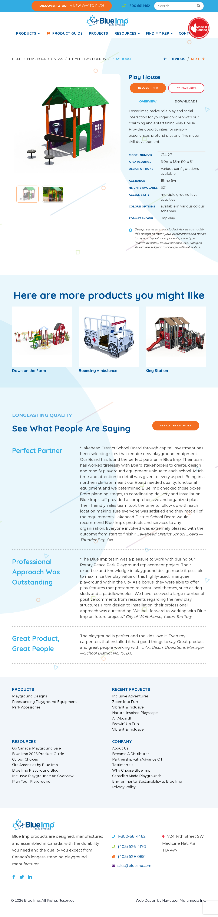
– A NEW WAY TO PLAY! (71, 6)
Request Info (148, 87)
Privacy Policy (124, 787)
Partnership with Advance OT (137, 759)
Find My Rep (159, 33)
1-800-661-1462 (129, 836)
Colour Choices (25, 759)
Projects (98, 33)
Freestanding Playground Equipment (44, 702)
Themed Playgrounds (87, 59)
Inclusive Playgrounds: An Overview (42, 776)
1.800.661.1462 (136, 6)
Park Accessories (26, 707)
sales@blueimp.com (131, 866)
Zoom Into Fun (125, 702)
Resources (127, 33)
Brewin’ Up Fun (125, 724)
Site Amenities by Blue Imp (35, 765)
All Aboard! (121, 718)
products (28, 33)
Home (17, 59)
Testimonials (122, 765)
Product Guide (64, 33)
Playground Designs (45, 59)
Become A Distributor (130, 754)
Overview (147, 101)
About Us (120, 748)
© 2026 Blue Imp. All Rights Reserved (43, 901)
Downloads (186, 101)
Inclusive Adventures (130, 696)
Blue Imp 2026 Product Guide (38, 754)
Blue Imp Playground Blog (35, 770)
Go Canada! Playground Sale (36, 748)
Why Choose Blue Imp (131, 770)
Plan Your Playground (31, 781)
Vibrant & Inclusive (128, 707)
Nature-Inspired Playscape (135, 713)
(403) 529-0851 (129, 856)
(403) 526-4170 (129, 846)
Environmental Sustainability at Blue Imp (147, 781)
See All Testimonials (175, 425)
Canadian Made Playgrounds (136, 776)
